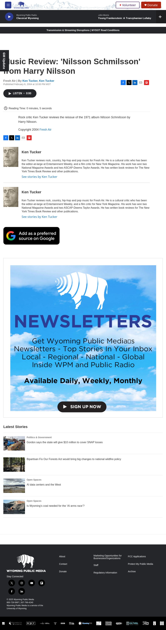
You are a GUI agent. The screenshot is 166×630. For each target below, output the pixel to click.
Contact (63, 564)
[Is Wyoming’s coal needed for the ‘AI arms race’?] (14, 507)
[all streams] (161, 16)
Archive (132, 571)
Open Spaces (34, 479)
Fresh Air (45, 129)
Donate (152, 5)
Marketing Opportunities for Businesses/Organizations (108, 557)
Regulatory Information (105, 572)
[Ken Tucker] (10, 157)
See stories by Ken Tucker (39, 177)
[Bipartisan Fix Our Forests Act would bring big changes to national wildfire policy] (14, 464)
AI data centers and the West (44, 484)
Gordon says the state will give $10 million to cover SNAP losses (65, 442)
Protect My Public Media (140, 564)
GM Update (4, 60)
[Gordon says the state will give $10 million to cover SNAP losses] (14, 443)
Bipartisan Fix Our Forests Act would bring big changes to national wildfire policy (74, 459)
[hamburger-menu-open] (8, 5)
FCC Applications (137, 556)
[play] (9, 17)
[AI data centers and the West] (14, 486)
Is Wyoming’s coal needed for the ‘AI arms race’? (55, 505)
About (62, 556)
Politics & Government (39, 437)
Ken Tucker (29, 80)
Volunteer (127, 5)
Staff (96, 565)
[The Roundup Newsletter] (83, 337)
